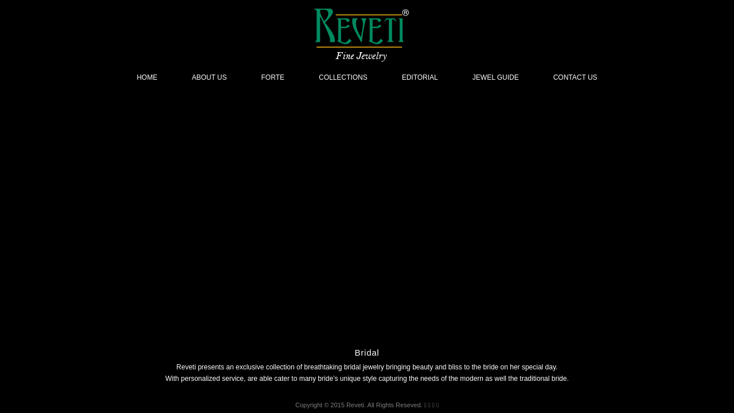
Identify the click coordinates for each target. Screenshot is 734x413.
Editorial (420, 77)
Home (146, 77)
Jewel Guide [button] (496, 77)
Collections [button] (343, 77)
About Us (209, 77)
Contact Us (575, 77)
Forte (272, 77)
